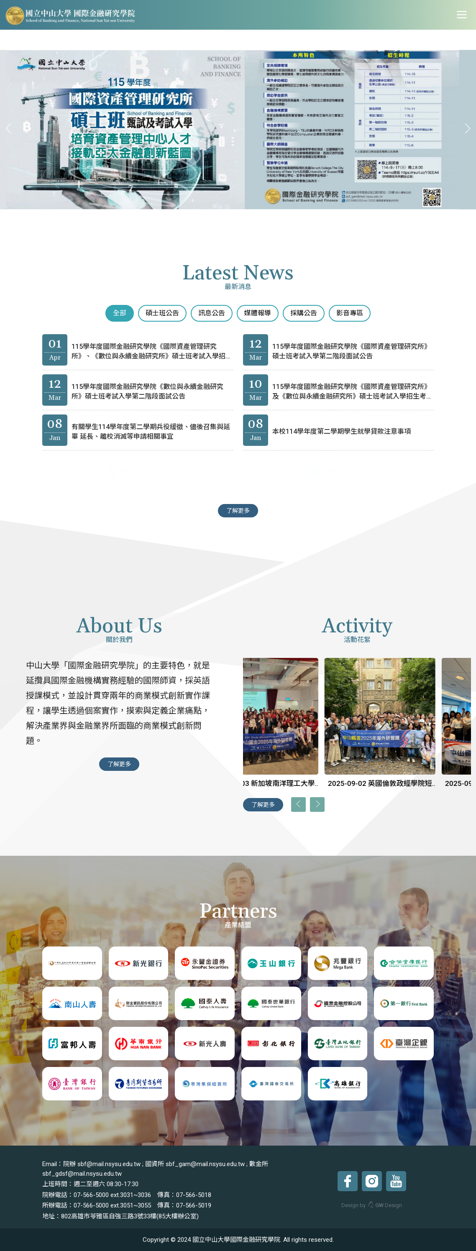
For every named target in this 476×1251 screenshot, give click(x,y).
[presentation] (10, 128)
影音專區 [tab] (349, 313)
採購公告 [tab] (303, 313)
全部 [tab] (119, 313)
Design (385, 1205)
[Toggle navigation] (462, 14)
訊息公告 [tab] (211, 313)
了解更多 (238, 510)
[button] (205, 222)
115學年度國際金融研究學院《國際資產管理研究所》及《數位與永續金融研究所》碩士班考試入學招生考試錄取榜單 (348, 395)
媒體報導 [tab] (257, 313)
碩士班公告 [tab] (162, 313)
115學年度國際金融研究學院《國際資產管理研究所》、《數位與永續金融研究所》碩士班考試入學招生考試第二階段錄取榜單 (147, 354)
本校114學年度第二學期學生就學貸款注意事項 (340, 432)
